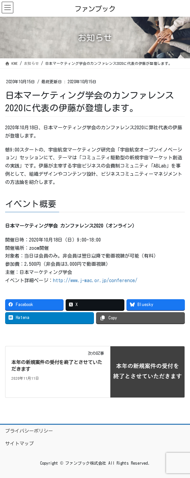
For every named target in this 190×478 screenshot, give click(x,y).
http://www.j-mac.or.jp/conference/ (95, 280)
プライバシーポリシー (29, 431)
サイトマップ (19, 443)
